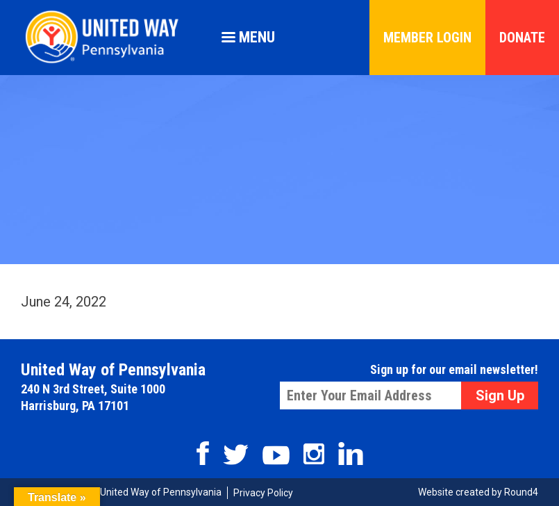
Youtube (276, 455)
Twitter (236, 454)
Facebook (203, 453)
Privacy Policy (263, 492)
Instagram (313, 454)
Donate (522, 37)
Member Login (427, 37)
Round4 (521, 492)
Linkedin (350, 453)
